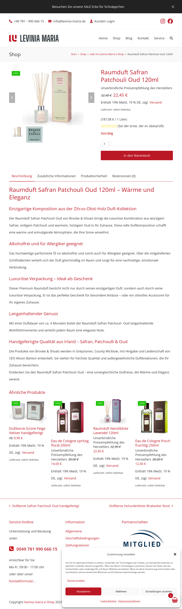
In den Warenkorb (137, 155)
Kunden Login (104, 21)
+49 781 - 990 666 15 (29, 21)
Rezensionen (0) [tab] (123, 176)
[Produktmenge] (104, 144)
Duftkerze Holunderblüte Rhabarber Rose (141, 506)
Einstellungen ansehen (158, 591)
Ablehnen (121, 591)
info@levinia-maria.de (69, 21)
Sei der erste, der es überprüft (141, 126)
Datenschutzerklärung (129, 601)
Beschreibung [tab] (22, 176)
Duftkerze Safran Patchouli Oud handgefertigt (44, 506)
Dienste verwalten (76, 580)
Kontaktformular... (22, 581)
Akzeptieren (83, 591)
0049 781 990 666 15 (36, 549)
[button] (175, 554)
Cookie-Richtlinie (108, 601)
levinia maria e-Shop (39, 602)
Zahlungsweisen (77, 545)
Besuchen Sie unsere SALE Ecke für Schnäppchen (88, 7)
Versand (156, 102)
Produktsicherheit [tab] (94, 176)
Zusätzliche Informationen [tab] (56, 176)
